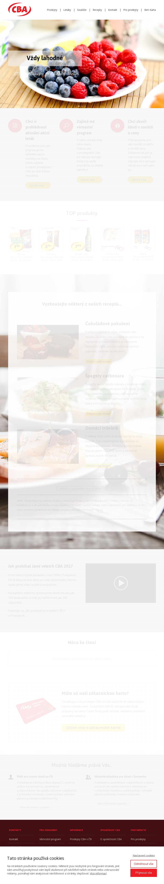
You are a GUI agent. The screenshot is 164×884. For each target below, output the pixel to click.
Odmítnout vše (143, 864)
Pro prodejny (130, 10)
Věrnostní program (50, 839)
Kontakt (112, 10)
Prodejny (52, 10)
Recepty (97, 10)
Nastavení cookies (144, 855)
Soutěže (82, 10)
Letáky (67, 10)
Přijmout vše (143, 873)
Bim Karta (150, 10)
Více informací (98, 873)
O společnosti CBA (111, 839)
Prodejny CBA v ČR (81, 839)
